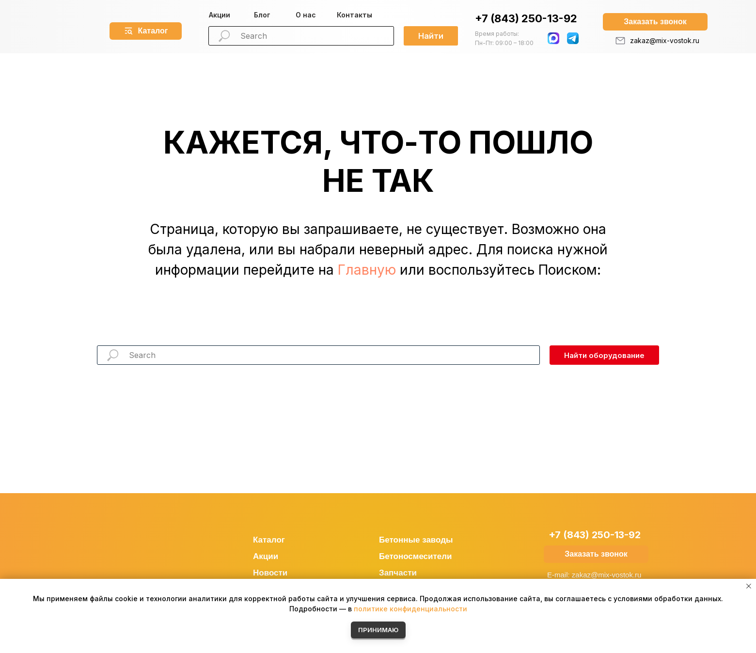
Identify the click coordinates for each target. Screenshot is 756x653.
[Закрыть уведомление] (749, 586)
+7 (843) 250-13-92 (526, 18)
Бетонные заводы (416, 539)
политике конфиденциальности (410, 609)
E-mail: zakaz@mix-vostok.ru (594, 575)
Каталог (269, 539)
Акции (219, 15)
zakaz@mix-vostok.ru (664, 40)
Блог (262, 15)
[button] (655, 22)
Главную (367, 270)
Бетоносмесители (415, 556)
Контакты (354, 15)
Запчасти (398, 572)
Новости (270, 572)
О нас (306, 15)
